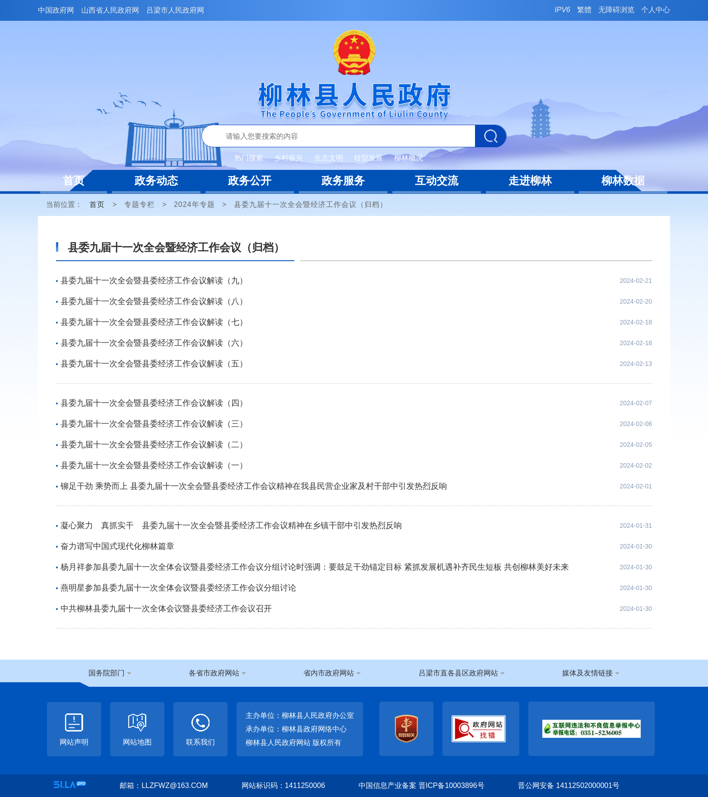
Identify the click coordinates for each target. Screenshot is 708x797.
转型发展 (368, 158)
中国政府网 (56, 10)
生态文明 (328, 158)
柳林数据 (623, 180)
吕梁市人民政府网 (175, 10)
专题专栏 (139, 204)
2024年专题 (194, 204)
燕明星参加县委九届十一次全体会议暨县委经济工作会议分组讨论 (178, 587)
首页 (73, 180)
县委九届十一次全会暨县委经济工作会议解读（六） (154, 342)
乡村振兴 (288, 158)
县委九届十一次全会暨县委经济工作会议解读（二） (154, 444)
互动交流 (436, 180)
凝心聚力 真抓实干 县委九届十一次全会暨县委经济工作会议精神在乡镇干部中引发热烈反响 (231, 525)
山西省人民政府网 (110, 10)
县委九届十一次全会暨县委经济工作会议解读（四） (154, 403)
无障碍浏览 (616, 10)
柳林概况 (408, 158)
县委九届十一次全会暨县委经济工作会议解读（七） (154, 322)
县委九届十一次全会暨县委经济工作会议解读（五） (154, 363)
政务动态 (156, 180)
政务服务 (343, 180)
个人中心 (655, 10)
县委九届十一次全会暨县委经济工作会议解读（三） (154, 423)
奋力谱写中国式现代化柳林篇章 (117, 546)
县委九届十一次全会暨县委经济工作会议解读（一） (154, 465)
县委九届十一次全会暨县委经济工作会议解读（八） (154, 301)
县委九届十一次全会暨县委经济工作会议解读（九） (154, 280)
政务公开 (249, 180)
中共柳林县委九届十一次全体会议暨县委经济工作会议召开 (166, 608)
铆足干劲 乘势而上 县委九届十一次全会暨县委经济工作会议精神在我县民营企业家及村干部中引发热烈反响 (254, 486)
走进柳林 (530, 180)
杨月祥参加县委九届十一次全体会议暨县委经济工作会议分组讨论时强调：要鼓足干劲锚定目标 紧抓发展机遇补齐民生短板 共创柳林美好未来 (315, 567)
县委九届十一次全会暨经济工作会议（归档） (310, 204)
